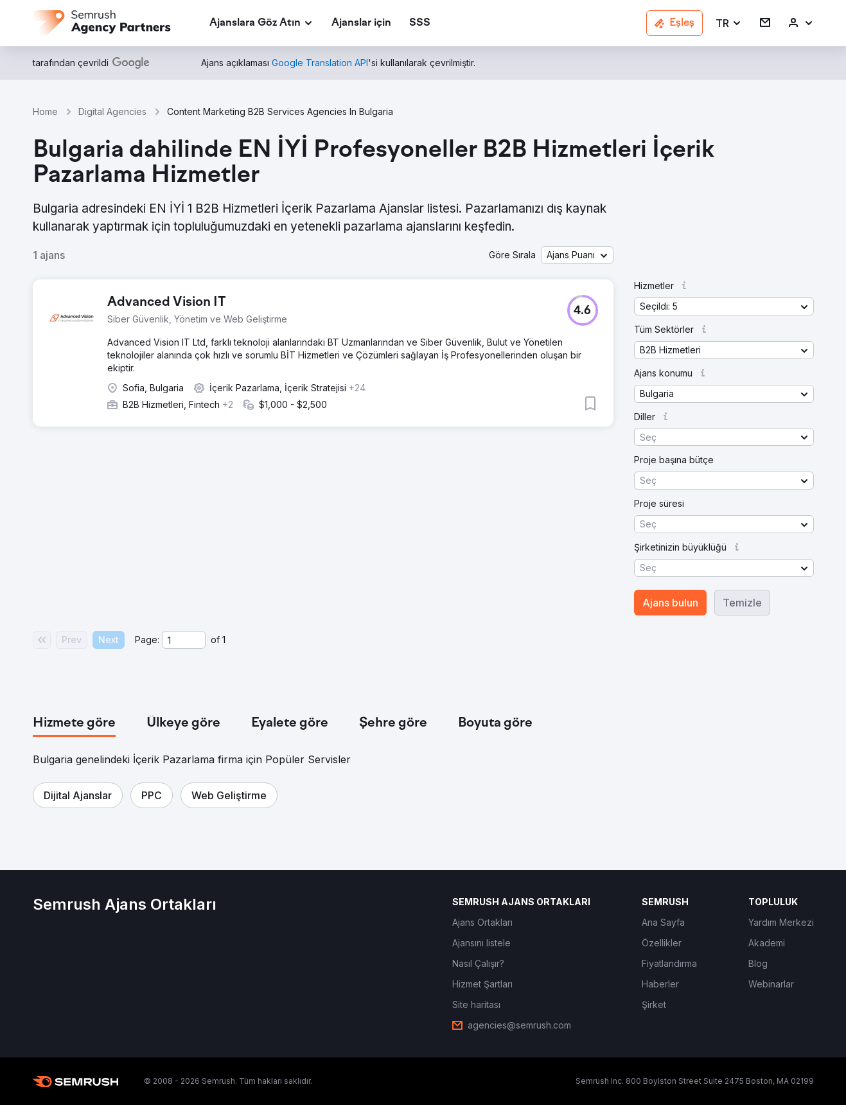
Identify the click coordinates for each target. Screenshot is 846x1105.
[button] (729, 23)
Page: (147, 639)
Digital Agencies (112, 111)
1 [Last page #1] (223, 639)
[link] (361, 23)
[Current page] (184, 640)
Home (45, 111)
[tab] (74, 723)
